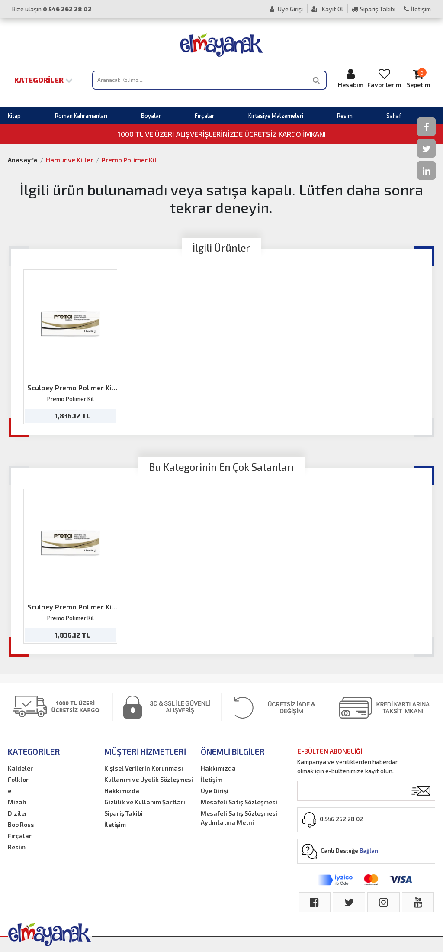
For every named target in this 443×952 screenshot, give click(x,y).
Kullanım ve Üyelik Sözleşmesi (148, 779)
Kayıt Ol (327, 9)
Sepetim (418, 78)
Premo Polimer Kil (129, 160)
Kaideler (20, 768)
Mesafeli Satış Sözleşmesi (239, 802)
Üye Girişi (286, 9)
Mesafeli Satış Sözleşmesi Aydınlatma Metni (239, 818)
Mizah (17, 802)
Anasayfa (22, 160)
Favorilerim (384, 78)
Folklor (18, 779)
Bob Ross (21, 824)
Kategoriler (43, 79)
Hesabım (350, 78)
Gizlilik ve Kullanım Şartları (144, 802)
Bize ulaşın (52, 9)
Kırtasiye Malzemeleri (275, 115)
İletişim (417, 9)
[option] (70, 346)
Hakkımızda (121, 790)
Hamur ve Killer (69, 160)
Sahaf (393, 115)
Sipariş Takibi (373, 9)
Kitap (14, 115)
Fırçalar (204, 115)
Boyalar (151, 115)
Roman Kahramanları (81, 115)
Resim (345, 115)
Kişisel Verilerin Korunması (143, 768)
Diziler (17, 813)
